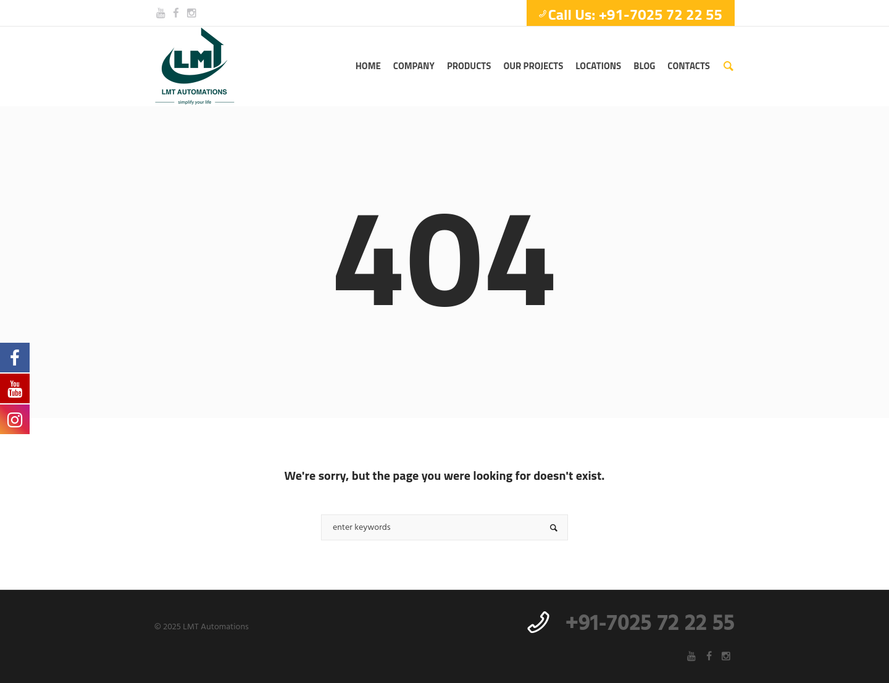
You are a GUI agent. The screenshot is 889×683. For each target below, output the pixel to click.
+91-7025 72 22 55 (650, 624)
